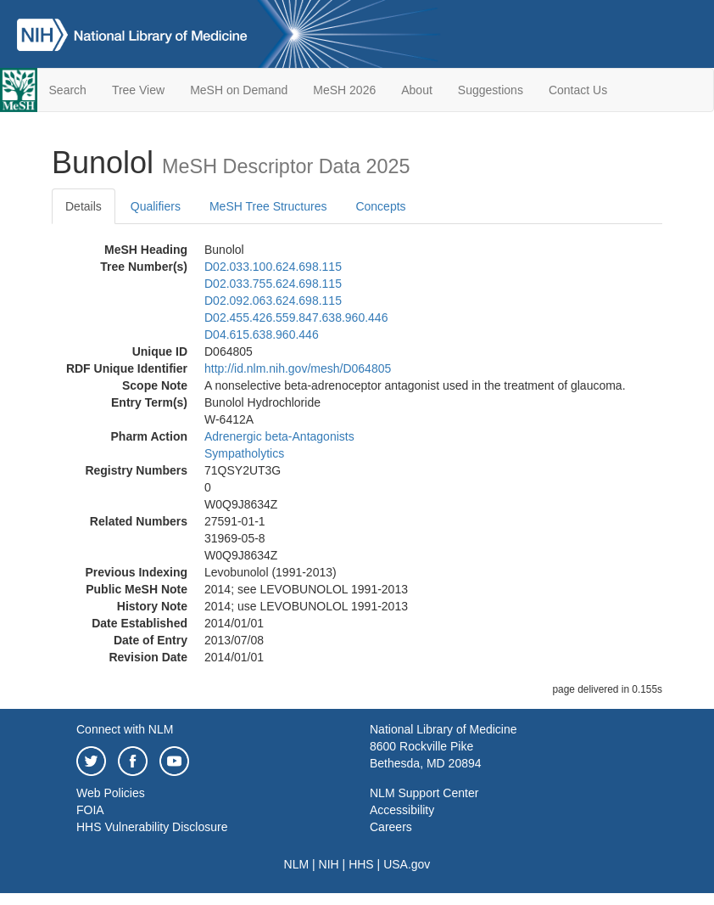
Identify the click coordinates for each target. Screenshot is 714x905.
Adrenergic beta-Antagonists (279, 436)
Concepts (380, 206)
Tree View (138, 90)
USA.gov (406, 864)
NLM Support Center (424, 793)
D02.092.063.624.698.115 (273, 300)
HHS (361, 864)
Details (83, 206)
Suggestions (490, 90)
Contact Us (578, 90)
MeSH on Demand (238, 90)
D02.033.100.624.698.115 (273, 266)
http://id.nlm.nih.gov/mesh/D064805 (297, 368)
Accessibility (402, 810)
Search (67, 90)
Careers (391, 827)
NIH (329, 864)
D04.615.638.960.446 (261, 334)
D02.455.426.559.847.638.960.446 (296, 317)
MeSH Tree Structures (268, 206)
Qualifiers (156, 206)
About (416, 90)
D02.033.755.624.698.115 (273, 283)
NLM (297, 864)
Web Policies (110, 793)
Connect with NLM (124, 729)
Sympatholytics (244, 453)
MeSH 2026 (344, 90)
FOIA (90, 810)
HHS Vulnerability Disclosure (151, 827)
